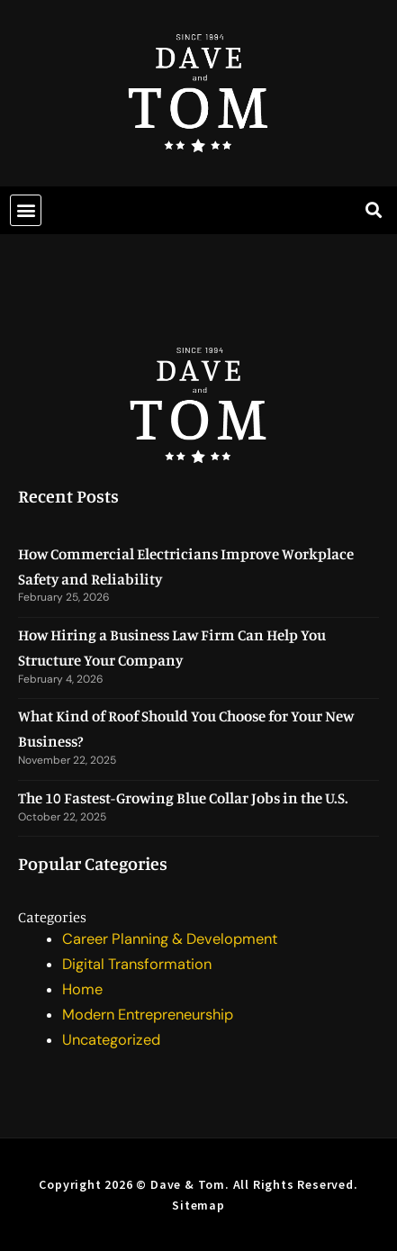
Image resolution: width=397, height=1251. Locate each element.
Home (82, 989)
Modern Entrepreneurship (147, 1014)
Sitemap (198, 1205)
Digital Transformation (137, 964)
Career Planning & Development (169, 938)
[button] (25, 210)
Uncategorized (111, 1039)
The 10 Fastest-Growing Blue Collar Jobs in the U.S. (183, 797)
